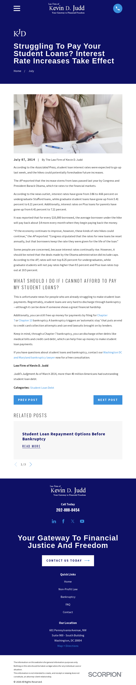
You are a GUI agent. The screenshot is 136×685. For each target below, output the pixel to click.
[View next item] (31, 464)
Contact (68, 612)
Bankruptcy (68, 597)
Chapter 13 (25, 320)
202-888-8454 (68, 510)
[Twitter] (73, 521)
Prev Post (28, 400)
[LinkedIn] (54, 521)
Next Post (108, 400)
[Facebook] (63, 521)
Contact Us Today (67, 560)
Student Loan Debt (42, 388)
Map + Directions (67, 646)
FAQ (68, 604)
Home (68, 581)
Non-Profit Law (68, 589)
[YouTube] (82, 521)
